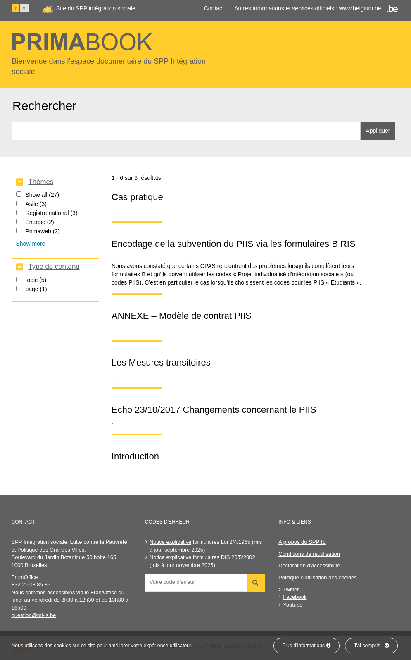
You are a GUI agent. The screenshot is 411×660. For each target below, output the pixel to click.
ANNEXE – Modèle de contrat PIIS (182, 316)
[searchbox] (198, 582)
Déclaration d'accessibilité (309, 565)
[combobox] (196, 583)
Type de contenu (53, 266)
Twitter (291, 589)
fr (15, 8)
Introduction (135, 456)
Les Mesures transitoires (161, 362)
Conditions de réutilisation (309, 554)
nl (24, 8)
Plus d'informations (306, 645)
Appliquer (378, 130)
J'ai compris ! (371, 645)
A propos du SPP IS (302, 542)
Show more (30, 243)
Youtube (292, 605)
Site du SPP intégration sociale (95, 8)
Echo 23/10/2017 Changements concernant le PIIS (214, 409)
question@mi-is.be (34, 615)
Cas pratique (137, 197)
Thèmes (40, 182)
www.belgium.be (360, 8)
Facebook (294, 597)
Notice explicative (170, 542)
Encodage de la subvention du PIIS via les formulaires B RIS (234, 244)
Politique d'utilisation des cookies (317, 577)
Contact (214, 8)
